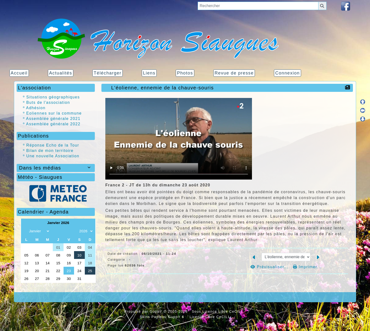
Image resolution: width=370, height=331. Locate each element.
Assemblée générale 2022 (53, 124)
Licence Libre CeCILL (209, 317)
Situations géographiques (53, 97)
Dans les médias (55, 168)
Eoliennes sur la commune (54, 113)
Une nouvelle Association (52, 156)
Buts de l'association (48, 102)
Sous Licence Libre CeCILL (218, 311)
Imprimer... (307, 267)
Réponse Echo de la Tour (52, 145)
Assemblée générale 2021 (53, 119)
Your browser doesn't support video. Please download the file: (178, 139)
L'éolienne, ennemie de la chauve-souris (163, 87)
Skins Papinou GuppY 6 (163, 317)
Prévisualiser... (270, 267)
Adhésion (36, 108)
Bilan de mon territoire (50, 151)
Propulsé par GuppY (143, 311)
